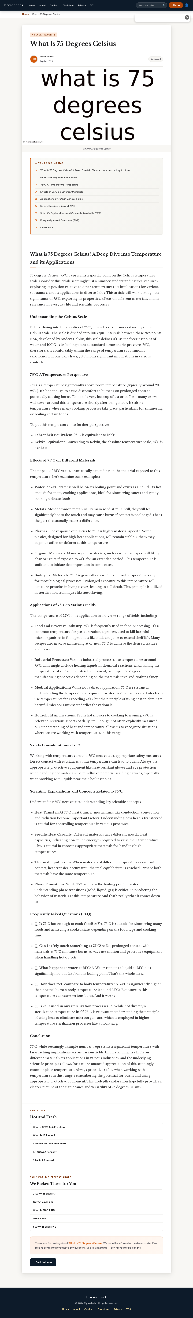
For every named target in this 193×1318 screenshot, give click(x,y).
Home (32, 5)
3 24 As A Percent (43, 1160)
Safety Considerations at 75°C (57, 206)
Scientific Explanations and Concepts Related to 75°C (70, 213)
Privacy (82, 5)
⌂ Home (176, 5)
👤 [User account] (186, 5)
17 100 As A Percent (45, 1151)
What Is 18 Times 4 (44, 1135)
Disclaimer (68, 5)
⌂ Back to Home (43, 1262)
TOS (92, 5)
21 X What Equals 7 (44, 1193)
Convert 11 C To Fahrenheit (49, 1143)
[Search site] (151, 5)
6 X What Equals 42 (44, 1226)
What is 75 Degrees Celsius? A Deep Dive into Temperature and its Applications (85, 170)
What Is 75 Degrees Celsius (85, 1243)
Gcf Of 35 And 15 (43, 1201)
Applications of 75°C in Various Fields (61, 198)
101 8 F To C (40, 1218)
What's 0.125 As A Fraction (49, 1127)
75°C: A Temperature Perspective (59, 184)
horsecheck (13, 5)
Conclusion (46, 227)
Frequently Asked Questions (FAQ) (59, 220)
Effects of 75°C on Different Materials (61, 191)
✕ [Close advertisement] (187, 17)
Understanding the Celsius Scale (58, 177)
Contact (54, 5)
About (42, 5)
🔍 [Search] (164, 5)
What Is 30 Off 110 (44, 1210)
